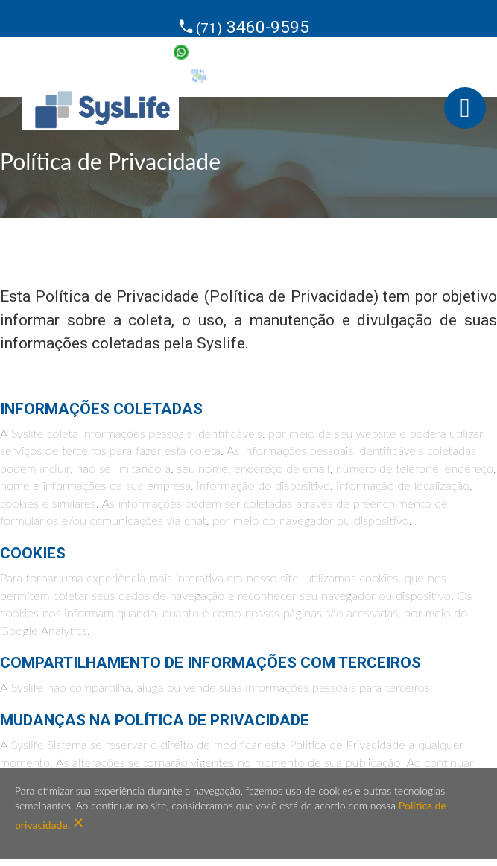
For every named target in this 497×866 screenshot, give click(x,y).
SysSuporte (251, 74)
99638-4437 (252, 50)
